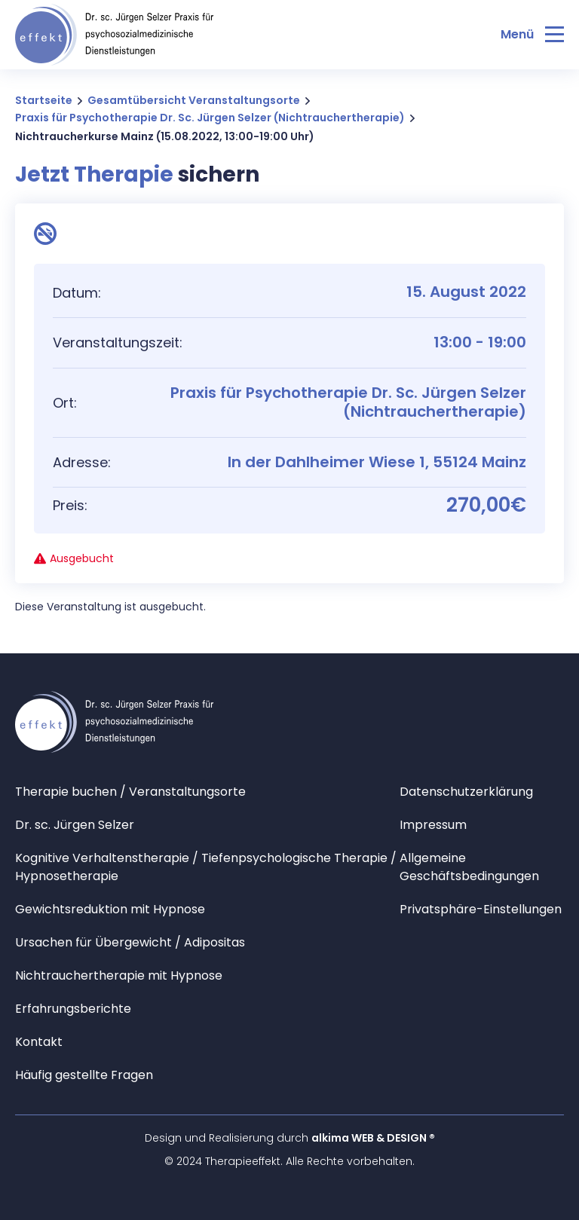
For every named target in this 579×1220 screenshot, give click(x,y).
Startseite (43, 100)
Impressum (433, 824)
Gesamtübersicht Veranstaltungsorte (193, 100)
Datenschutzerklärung (466, 791)
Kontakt (39, 1041)
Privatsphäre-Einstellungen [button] (481, 909)
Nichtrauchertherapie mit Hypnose (118, 975)
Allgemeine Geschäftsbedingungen (469, 867)
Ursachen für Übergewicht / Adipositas (130, 942)
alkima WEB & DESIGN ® (373, 1137)
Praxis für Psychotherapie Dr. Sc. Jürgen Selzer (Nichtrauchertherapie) (210, 117)
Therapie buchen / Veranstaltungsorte (130, 791)
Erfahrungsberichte (73, 1008)
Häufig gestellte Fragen (84, 1075)
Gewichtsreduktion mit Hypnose (110, 909)
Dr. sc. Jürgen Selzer (74, 824)
